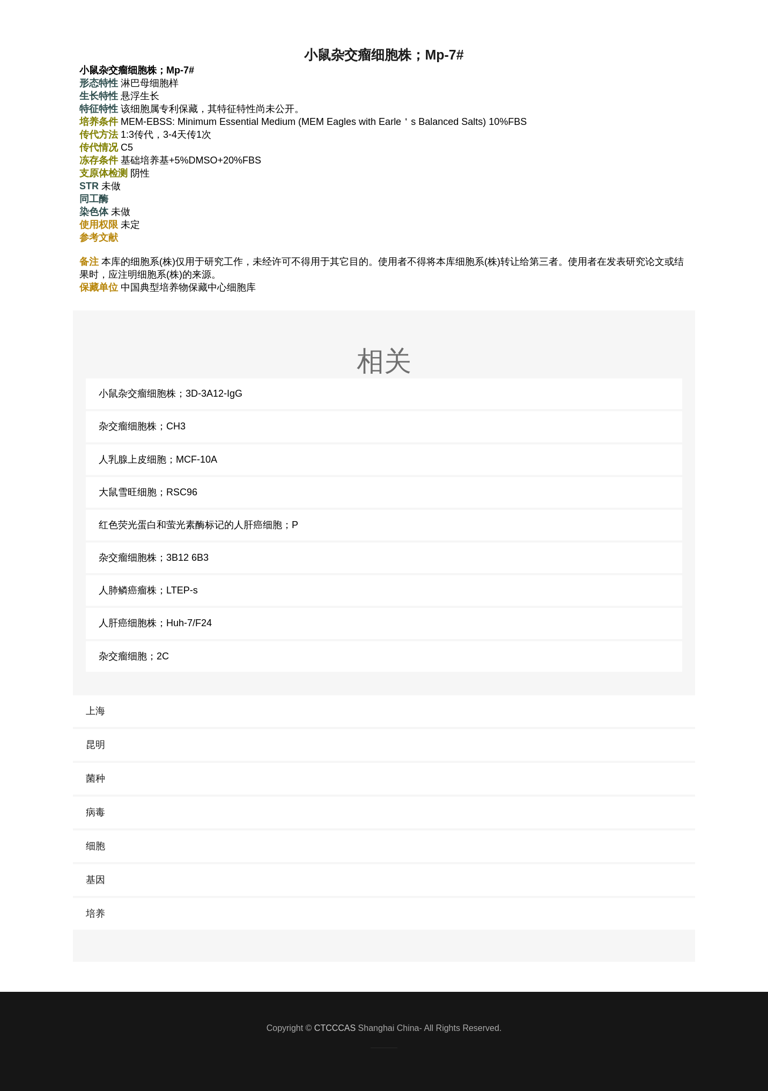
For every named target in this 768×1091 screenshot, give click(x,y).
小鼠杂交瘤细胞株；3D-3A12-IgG (170, 393)
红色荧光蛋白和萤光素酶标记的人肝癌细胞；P (198, 524)
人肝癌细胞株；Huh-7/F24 (155, 623)
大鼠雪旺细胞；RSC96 (148, 492)
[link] (384, 711)
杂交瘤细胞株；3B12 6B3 (154, 557)
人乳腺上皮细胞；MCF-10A (158, 459)
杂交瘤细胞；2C (134, 656)
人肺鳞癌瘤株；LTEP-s (148, 590)
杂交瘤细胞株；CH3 (142, 426)
